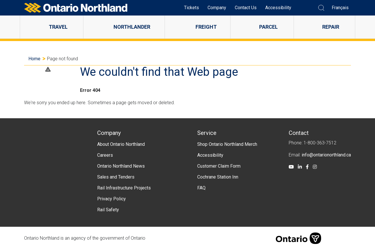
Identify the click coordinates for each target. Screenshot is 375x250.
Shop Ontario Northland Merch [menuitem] (227, 144)
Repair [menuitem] (330, 27)
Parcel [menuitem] (268, 27)
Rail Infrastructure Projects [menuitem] (124, 188)
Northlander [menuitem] (132, 27)
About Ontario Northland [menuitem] (121, 144)
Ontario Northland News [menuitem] (121, 166)
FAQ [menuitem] (201, 188)
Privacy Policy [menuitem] (111, 198)
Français (340, 7)
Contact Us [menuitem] (246, 7)
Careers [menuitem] (105, 155)
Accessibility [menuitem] (278, 7)
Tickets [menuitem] (191, 7)
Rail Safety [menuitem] (108, 209)
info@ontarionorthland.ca (326, 155)
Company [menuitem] (217, 7)
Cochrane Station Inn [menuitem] (217, 177)
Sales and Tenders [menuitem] (115, 177)
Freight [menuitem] (206, 27)
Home (34, 58)
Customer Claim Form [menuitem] (219, 166)
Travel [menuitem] (58, 27)
